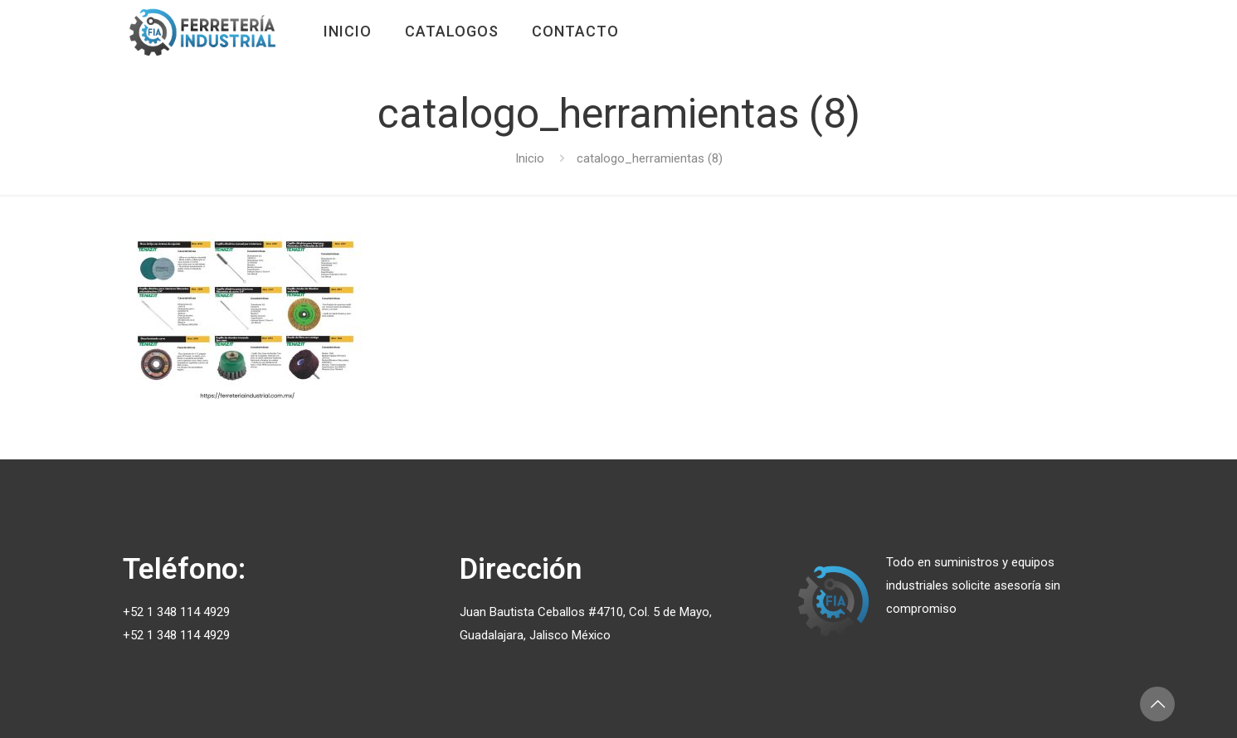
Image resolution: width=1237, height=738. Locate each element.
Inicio (529, 158)
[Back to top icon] (1157, 704)
